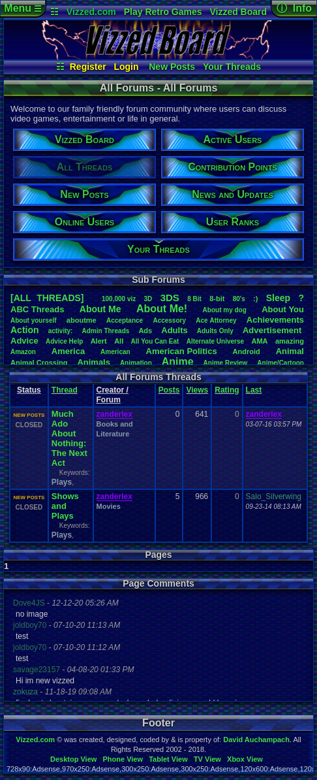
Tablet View (168, 759)
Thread (65, 390)
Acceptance (124, 320)
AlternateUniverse (215, 341)
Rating (227, 390)
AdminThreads (106, 330)
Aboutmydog (225, 310)
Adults (174, 330)
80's (239, 298)
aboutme (82, 320)
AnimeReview (226, 362)
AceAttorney (216, 320)
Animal (290, 351)
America (68, 351)
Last (254, 390)
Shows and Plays (65, 506)
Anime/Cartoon (280, 362)
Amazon (23, 351)
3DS (169, 297)
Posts (169, 390)
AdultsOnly (215, 330)
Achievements (275, 320)
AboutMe (100, 309)
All (118, 341)
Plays (62, 482)
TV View (207, 759)
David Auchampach (256, 739)
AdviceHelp (64, 341)
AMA (260, 341)
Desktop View (73, 759)
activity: (60, 330)
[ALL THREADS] (47, 298)
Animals (93, 362)
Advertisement (273, 330)
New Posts (172, 66)
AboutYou (283, 309)
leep (278, 298)
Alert (99, 341)
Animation (136, 362)
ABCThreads (37, 309)
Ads (145, 330)
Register (88, 66)
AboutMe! (161, 308)
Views (197, 390)
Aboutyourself (33, 320)
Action (24, 330)
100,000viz (119, 298)
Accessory (169, 320)
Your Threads (232, 66)
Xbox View (245, 759)
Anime (178, 361)
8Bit (194, 298)
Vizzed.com (91, 12)
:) (255, 298)
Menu (22, 8)
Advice (24, 341)
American (115, 351)
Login (125, 66)
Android (246, 351)
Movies (109, 506)
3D (148, 298)
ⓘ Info (294, 8)
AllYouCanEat (155, 341)
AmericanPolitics (181, 351)
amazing (289, 341)
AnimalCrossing (38, 362)
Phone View (122, 759)
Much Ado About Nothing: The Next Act (69, 438)
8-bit (216, 298)
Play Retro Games (163, 12)
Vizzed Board (238, 12)
